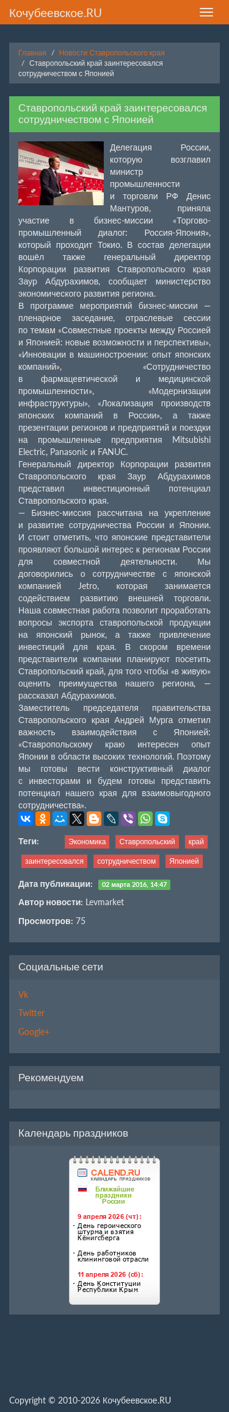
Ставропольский (147, 841)
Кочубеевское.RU (55, 12)
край (196, 841)
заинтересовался (54, 861)
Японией (184, 861)
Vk (23, 994)
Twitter (31, 1013)
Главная (32, 52)
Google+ (33, 1031)
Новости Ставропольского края (112, 52)
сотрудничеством (126, 861)
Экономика (87, 841)
